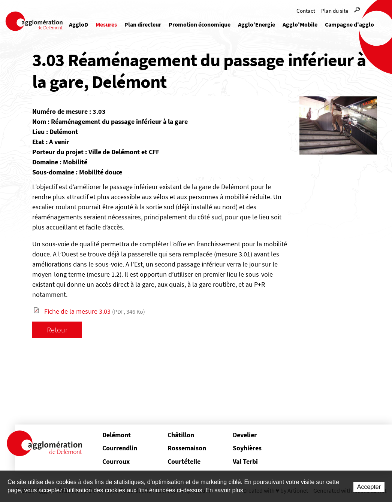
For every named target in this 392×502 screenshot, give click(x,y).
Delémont (116, 434)
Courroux (116, 461)
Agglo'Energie (256, 24)
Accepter (369, 487)
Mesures (106, 24)
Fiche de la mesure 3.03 (94, 311)
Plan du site (334, 10)
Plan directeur (142, 24)
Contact (305, 10)
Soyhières (247, 448)
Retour (57, 329)
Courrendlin (119, 448)
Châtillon (181, 434)
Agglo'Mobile (300, 24)
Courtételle (184, 461)
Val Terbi (245, 461)
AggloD (78, 24)
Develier (245, 434)
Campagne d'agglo (349, 24)
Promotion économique (199, 24)
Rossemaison (187, 448)
